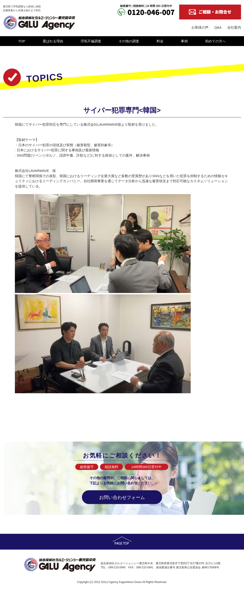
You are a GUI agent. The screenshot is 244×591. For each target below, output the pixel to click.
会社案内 (234, 27)
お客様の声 (200, 27)
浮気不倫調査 (91, 41)
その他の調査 (129, 41)
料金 (160, 41)
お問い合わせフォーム (122, 497)
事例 (184, 41)
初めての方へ (215, 41)
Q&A (218, 27)
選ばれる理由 (53, 41)
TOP (21, 41)
